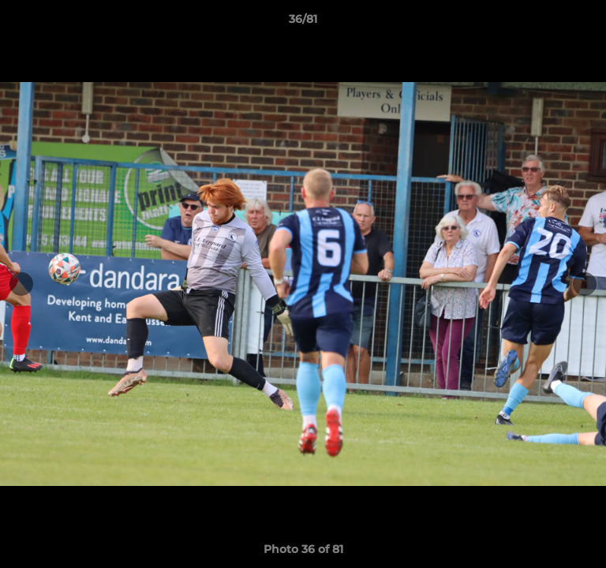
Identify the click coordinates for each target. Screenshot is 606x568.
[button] (587, 23)
